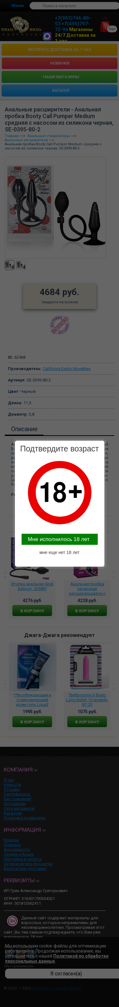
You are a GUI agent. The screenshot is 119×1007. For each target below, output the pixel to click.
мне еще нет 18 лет (59, 552)
